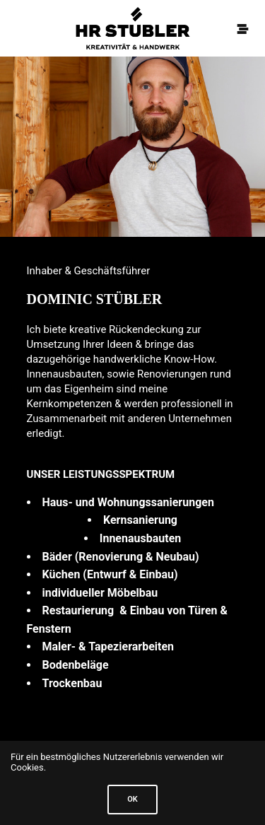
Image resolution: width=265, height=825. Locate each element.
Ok (132, 799)
